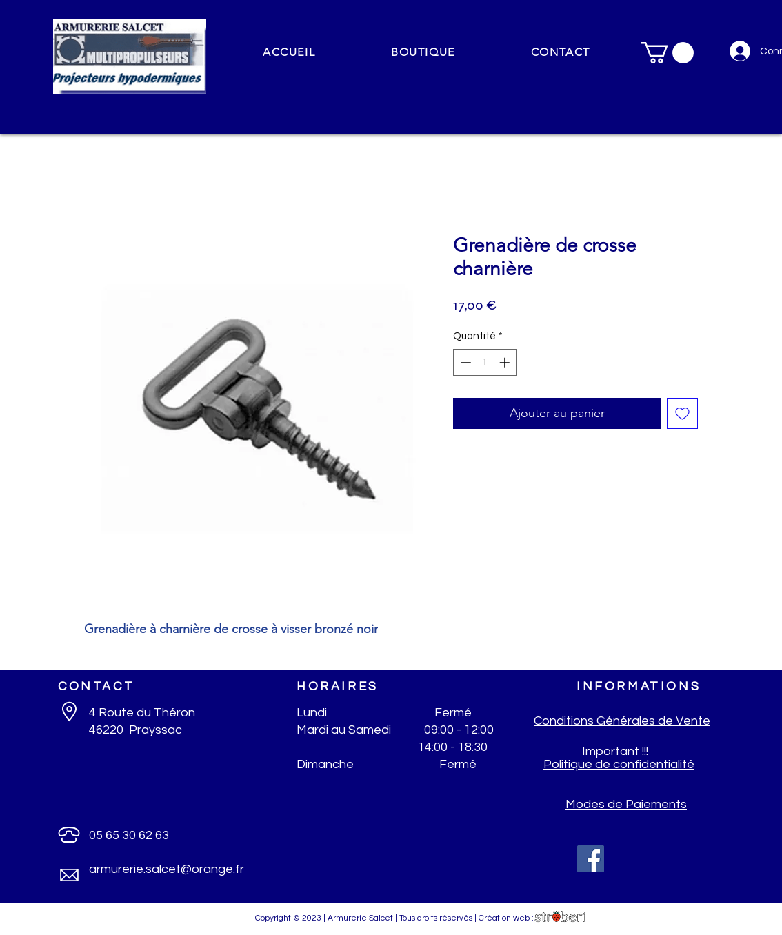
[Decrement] (464, 362)
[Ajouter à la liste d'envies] (682, 413)
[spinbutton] (485, 362)
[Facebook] (590, 858)
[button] (423, 53)
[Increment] (506, 362)
